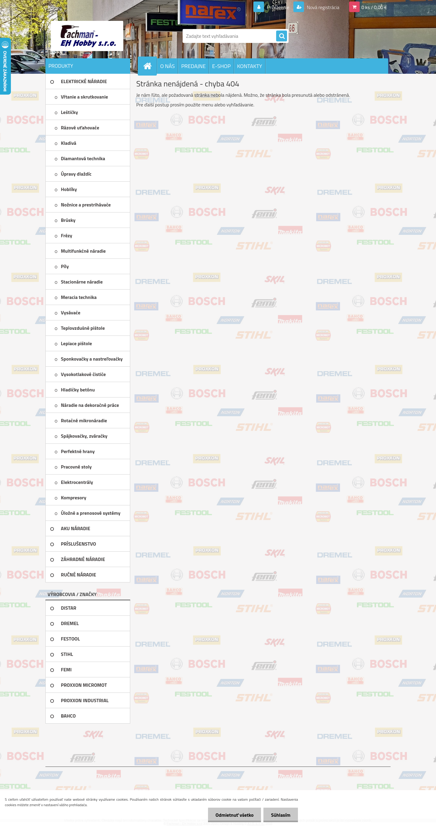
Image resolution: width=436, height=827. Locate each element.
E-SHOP (221, 66)
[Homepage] (150, 65)
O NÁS (167, 66)
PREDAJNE (193, 66)
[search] (281, 36)
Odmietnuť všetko (234, 815)
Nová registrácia (322, 7)
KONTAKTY (249, 66)
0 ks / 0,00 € (374, 7)
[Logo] (87, 36)
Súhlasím (280, 815)
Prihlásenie (278, 7)
